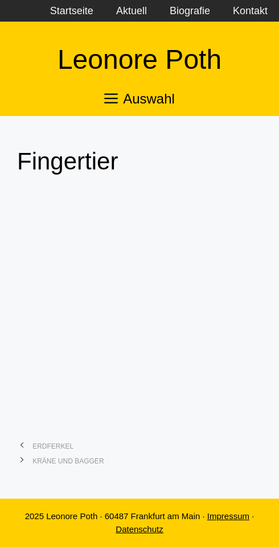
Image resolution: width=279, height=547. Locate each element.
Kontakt (250, 10)
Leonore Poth (139, 59)
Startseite (71, 10)
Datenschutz (139, 529)
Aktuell (131, 10)
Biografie (190, 10)
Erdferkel (52, 446)
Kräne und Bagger (68, 461)
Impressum (228, 516)
